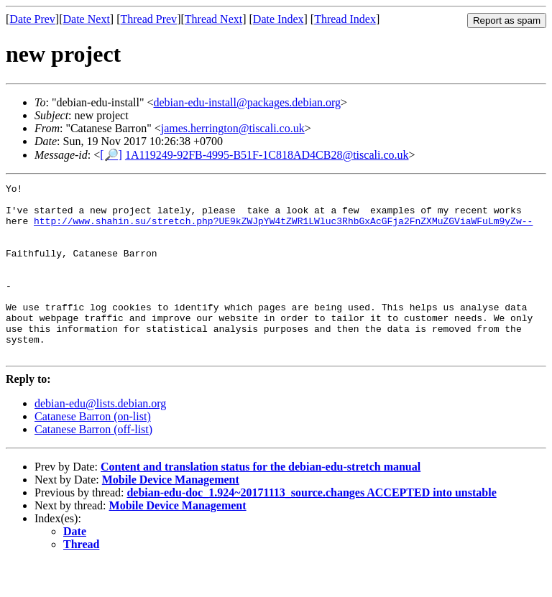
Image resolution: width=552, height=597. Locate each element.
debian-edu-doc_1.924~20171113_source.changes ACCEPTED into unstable (311, 527)
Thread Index (345, 19)
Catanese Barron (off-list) (93, 464)
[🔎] (111, 155)
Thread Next (213, 19)
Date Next (86, 19)
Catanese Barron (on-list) (92, 451)
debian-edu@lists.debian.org (100, 438)
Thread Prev (148, 19)
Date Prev (32, 19)
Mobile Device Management (170, 514)
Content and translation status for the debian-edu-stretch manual (260, 501)
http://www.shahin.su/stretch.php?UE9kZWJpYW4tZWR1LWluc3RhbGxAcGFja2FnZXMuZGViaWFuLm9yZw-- (283, 229)
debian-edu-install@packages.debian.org (247, 102)
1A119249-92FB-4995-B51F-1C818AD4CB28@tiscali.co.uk (267, 155)
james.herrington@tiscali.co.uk (233, 128)
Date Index (278, 19)
